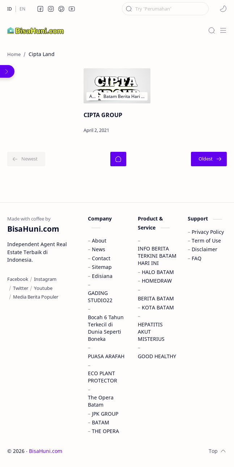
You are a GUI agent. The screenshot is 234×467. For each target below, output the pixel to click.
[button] (40, 8)
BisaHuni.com (45, 450)
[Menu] (223, 30)
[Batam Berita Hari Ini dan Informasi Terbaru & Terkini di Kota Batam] (124, 96)
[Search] (211, 30)
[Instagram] (45, 279)
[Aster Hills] (92, 96)
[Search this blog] (165, 8)
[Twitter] (20, 288)
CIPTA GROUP (103, 115)
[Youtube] (43, 288)
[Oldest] (209, 159)
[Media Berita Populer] (35, 296)
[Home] (118, 159)
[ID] (9, 9)
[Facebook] (17, 279)
